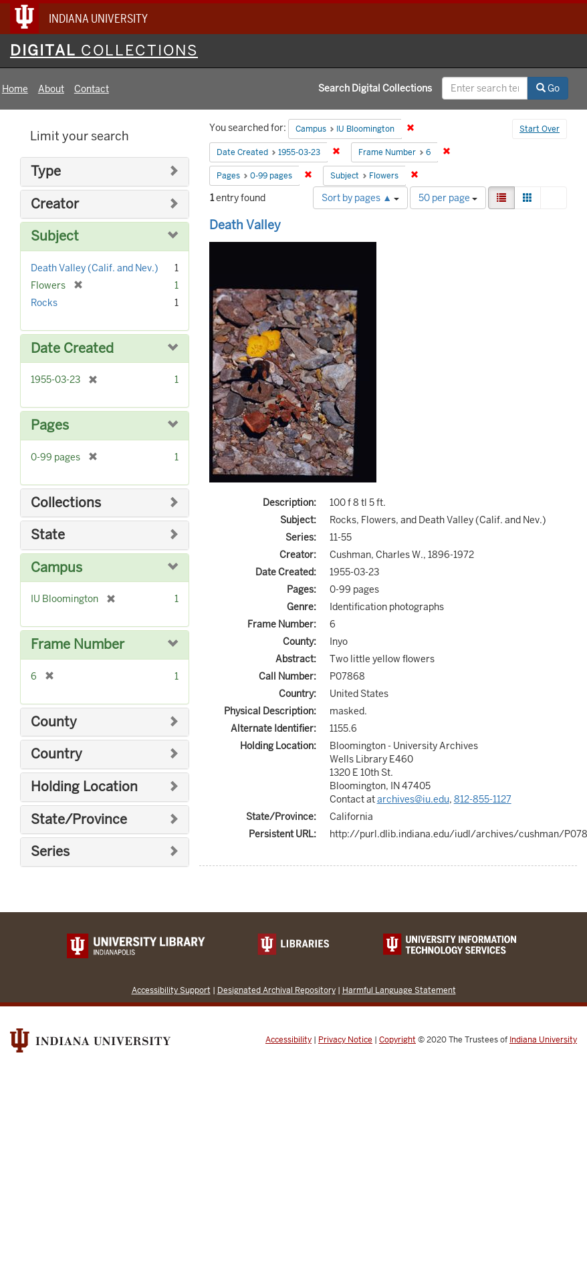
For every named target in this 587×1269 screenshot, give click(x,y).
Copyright (397, 1039)
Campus (56, 567)
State (48, 535)
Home (15, 89)
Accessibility (288, 1039)
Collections (66, 503)
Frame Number (77, 644)
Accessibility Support (171, 990)
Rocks (44, 303)
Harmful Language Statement (399, 990)
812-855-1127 (482, 799)
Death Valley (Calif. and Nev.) (94, 268)
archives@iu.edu (413, 799)
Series (50, 851)
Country (56, 754)
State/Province (79, 819)
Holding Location (84, 787)
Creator (55, 204)
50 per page (448, 198)
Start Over (539, 129)
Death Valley (245, 225)
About (51, 89)
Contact (91, 89)
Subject (55, 236)
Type (46, 171)
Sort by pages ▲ (360, 198)
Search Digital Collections (375, 88)
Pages (50, 425)
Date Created (72, 348)
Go (548, 88)
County (54, 722)
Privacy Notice (345, 1039)
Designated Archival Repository (276, 990)
